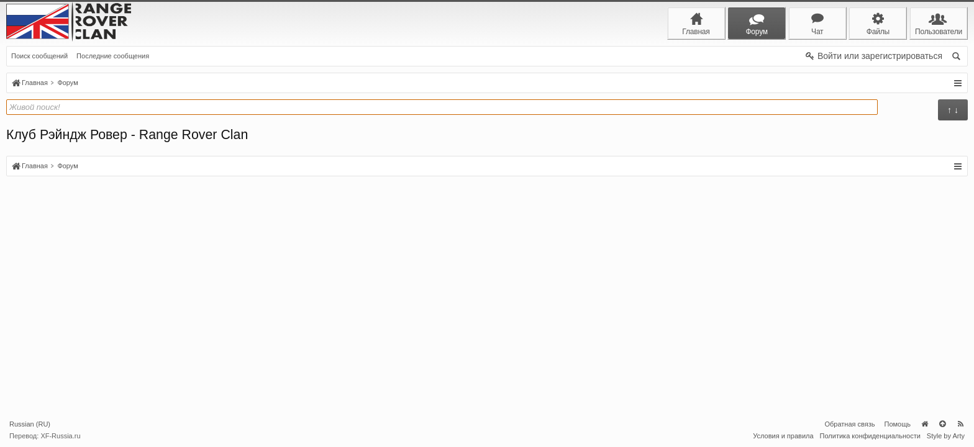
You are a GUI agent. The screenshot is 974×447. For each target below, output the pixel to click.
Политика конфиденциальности (870, 436)
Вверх (942, 424)
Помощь (898, 424)
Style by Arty (946, 436)
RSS (960, 424)
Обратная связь (849, 424)
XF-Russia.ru (60, 436)
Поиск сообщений (39, 56)
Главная (924, 424)
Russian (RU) (29, 424)
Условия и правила (783, 436)
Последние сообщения (112, 56)
